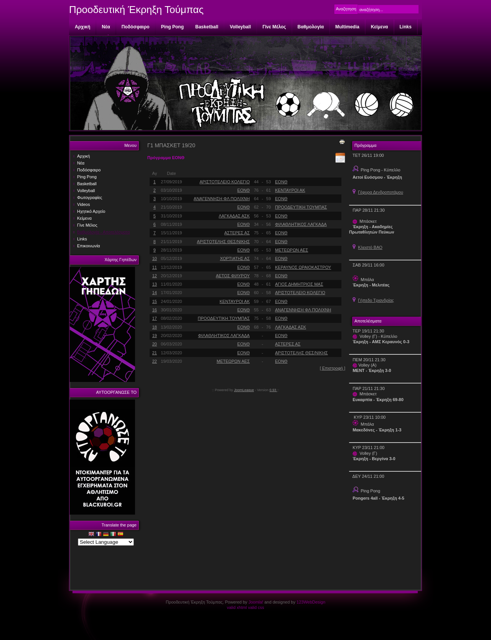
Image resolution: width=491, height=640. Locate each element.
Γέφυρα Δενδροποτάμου (380, 192)
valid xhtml (237, 607)
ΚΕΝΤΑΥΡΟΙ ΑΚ (290, 190)
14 (154, 292)
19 (154, 335)
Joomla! (256, 602)
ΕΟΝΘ (281, 181)
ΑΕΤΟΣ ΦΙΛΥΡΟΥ (233, 275)
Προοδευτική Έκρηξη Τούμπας (136, 9)
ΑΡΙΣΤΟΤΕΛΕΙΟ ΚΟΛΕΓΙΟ (224, 181)
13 (154, 284)
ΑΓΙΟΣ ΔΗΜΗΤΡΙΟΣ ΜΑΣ (299, 284)
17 (154, 318)
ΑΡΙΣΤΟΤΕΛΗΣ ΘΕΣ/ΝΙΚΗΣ (223, 241)
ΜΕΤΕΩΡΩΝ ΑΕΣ (291, 250)
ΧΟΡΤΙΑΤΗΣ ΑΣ (235, 258)
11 (154, 267)
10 (154, 258)
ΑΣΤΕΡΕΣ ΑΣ (237, 232)
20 (154, 344)
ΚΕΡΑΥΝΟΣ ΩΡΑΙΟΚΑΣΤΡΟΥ (303, 267)
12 (154, 275)
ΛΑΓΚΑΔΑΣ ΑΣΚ (234, 216)
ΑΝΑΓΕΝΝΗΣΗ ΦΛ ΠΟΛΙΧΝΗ (222, 198)
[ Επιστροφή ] (332, 368)
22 (154, 361)
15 (154, 301)
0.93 (273, 390)
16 (154, 310)
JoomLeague (244, 390)
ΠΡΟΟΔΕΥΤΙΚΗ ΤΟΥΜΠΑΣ (301, 207)
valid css (256, 607)
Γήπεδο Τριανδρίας (376, 300)
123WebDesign (311, 602)
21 (154, 352)
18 (154, 327)
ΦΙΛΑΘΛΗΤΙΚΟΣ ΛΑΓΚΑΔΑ (301, 224)
